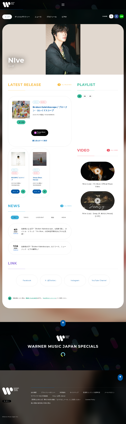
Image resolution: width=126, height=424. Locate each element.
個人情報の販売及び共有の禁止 (41, 403)
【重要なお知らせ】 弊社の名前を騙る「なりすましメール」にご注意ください (56, 399)
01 (79, 96)
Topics (26, 217)
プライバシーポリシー (48, 392)
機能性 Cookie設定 (31, 298)
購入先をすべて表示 (39, 141)
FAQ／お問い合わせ (59, 396)
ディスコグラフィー (22, 17)
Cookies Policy (90, 399)
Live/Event (40, 217)
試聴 (21, 122)
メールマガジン (109, 392)
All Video (112, 150)
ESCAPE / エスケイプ (17, 179)
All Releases (65, 84)
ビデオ (64, 17)
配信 (52, 217)
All (15, 217)
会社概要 (34, 392)
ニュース (38, 17)
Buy (16, 192)
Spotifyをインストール (49, 298)
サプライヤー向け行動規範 (39, 396)
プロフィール (52, 17)
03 (90, 96)
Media (64, 217)
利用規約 (62, 392)
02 (85, 96)
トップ (7, 17)
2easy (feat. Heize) (37, 179)
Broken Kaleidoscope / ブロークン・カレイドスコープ (50, 109)
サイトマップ (74, 392)
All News (65, 206)
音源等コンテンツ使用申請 (91, 392)
